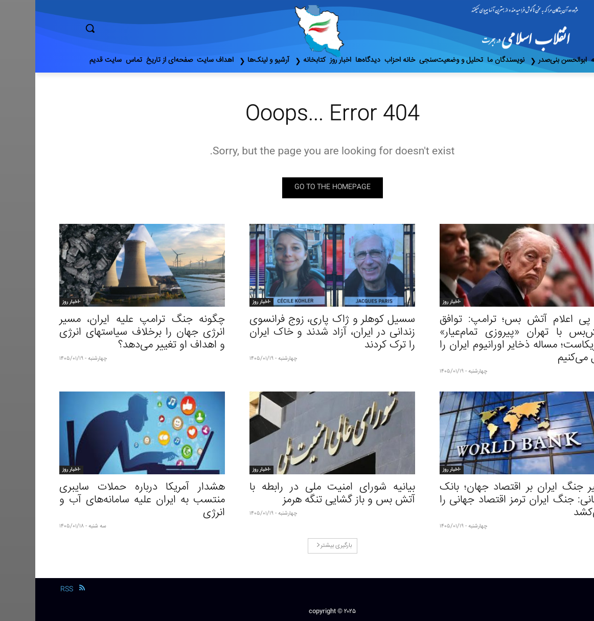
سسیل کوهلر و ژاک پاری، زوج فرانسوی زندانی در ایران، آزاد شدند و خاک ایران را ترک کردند (297, 332)
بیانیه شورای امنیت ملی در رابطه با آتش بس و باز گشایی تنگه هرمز (297, 494)
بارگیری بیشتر (298, 545)
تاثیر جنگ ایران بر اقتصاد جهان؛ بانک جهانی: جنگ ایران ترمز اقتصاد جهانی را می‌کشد (487, 500)
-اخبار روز (416, 302)
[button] (133, 28)
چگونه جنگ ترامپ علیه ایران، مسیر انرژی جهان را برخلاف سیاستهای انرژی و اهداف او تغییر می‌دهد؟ (107, 332)
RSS (31, 589)
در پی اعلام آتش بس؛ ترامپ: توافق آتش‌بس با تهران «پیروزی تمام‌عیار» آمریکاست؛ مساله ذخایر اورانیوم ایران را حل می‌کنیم (487, 338)
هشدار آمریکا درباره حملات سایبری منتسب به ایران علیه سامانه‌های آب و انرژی (107, 500)
